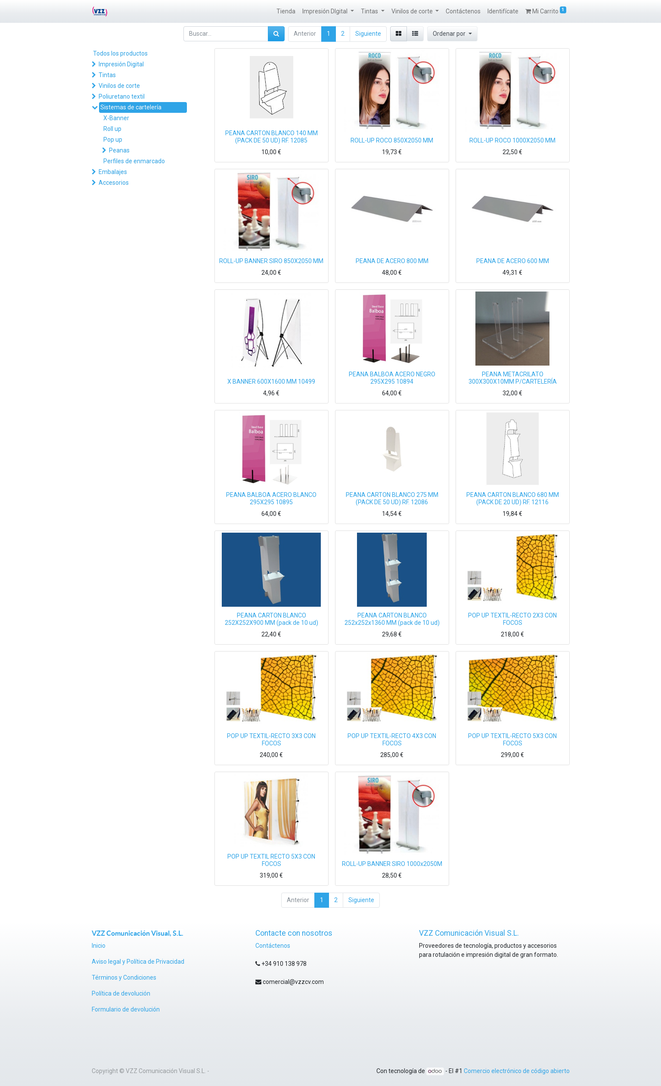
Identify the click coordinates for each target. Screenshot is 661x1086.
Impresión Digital (121, 64)
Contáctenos (272, 945)
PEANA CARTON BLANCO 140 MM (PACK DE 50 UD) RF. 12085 (271, 137)
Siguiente (368, 33)
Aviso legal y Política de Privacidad (138, 961)
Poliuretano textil (122, 96)
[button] (452, 33)
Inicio (99, 945)
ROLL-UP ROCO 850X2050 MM (392, 140)
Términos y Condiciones (124, 977)
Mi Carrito (545, 10)
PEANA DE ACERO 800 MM (392, 261)
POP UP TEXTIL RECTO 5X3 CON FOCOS (271, 860)
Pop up (112, 139)
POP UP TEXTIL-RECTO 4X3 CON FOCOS (392, 739)
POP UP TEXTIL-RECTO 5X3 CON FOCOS (512, 739)
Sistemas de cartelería (130, 107)
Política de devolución (122, 993)
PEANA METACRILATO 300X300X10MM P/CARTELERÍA (513, 378)
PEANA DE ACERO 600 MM (512, 261)
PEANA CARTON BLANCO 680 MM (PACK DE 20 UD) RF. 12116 (512, 498)
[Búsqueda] (276, 33)
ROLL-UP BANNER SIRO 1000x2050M (392, 863)
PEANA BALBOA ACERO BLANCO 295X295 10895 (271, 498)
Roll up (112, 128)
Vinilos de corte (119, 85)
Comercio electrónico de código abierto (517, 1070)
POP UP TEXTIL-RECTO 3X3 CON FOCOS (271, 739)
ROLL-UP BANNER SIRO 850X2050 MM (271, 261)
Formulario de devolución (126, 1009)
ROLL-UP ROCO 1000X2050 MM (512, 140)
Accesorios (114, 182)
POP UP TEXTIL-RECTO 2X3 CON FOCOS (512, 619)
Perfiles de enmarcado (134, 161)
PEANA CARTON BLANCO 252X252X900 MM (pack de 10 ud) (271, 619)
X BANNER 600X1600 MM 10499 (271, 381)
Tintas (107, 74)
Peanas (119, 150)
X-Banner (116, 118)
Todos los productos (120, 53)
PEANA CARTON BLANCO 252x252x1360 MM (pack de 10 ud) (392, 619)
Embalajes (113, 171)
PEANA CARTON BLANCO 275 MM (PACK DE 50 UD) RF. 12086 (392, 498)
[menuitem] (286, 11)
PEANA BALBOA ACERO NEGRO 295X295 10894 (392, 378)
